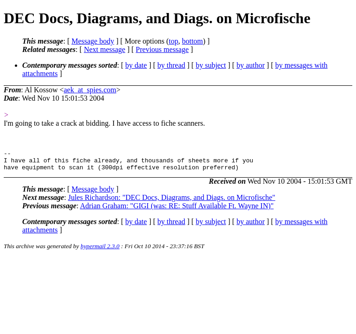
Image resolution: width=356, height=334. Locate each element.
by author (250, 65)
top (173, 41)
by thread (171, 65)
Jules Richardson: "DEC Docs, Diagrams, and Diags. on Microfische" (171, 202)
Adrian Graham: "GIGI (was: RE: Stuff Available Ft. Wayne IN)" (176, 210)
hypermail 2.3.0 (100, 250)
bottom (192, 41)
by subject (211, 65)
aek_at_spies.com (90, 90)
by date (136, 65)
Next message (104, 49)
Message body (92, 41)
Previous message (162, 49)
